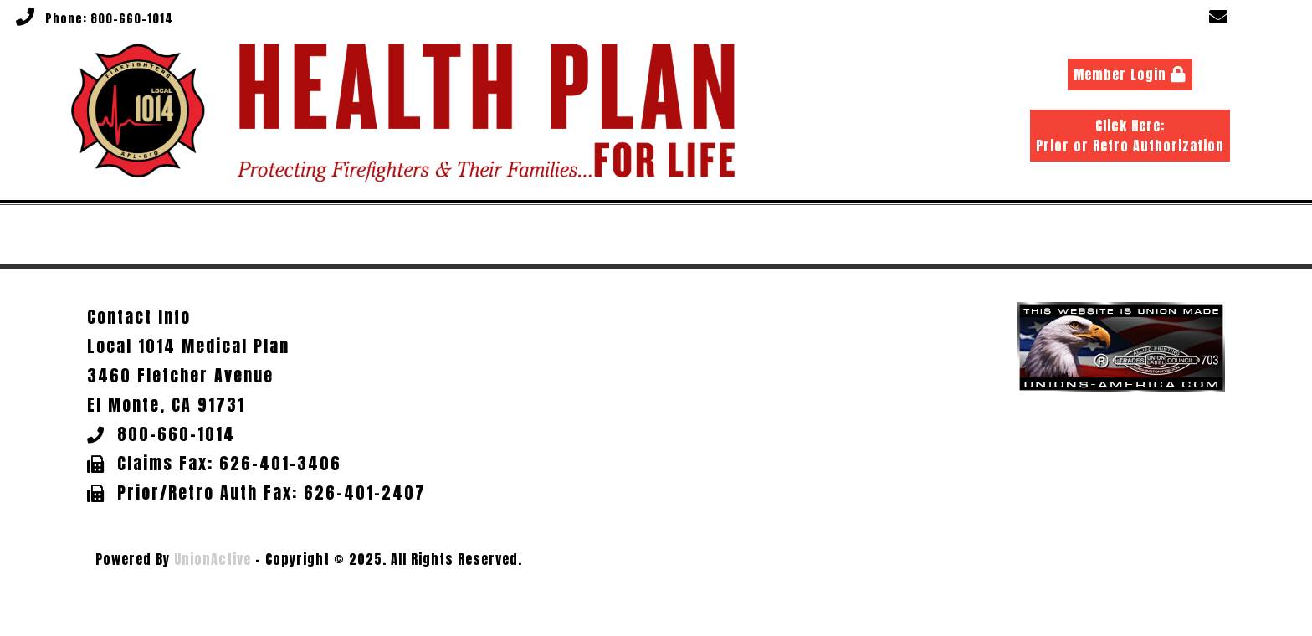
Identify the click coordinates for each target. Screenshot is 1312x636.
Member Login (1130, 74)
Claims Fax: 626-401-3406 (229, 463)
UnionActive (212, 559)
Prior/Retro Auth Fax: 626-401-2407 (271, 492)
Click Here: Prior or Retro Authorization (1130, 135)
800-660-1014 (131, 19)
